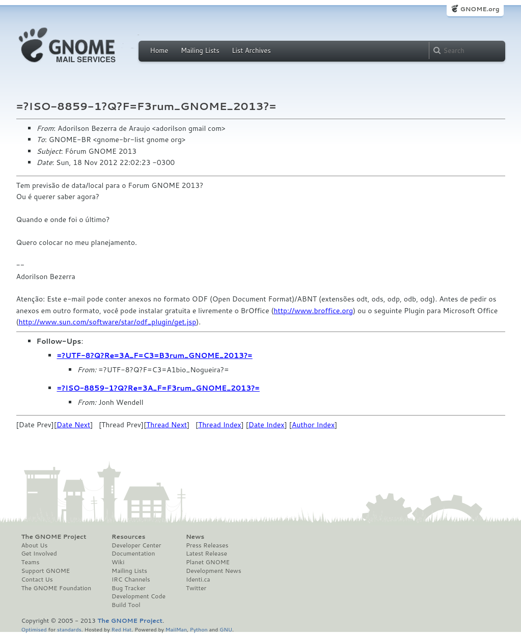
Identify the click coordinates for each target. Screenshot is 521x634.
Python (199, 629)
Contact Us (37, 579)
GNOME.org (479, 9)
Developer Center (136, 545)
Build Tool (126, 605)
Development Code (139, 596)
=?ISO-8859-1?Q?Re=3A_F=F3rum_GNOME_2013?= (158, 388)
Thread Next (166, 425)
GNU (226, 629)
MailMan (176, 629)
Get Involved (39, 553)
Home (159, 50)
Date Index (267, 425)
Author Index (313, 425)
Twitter (196, 588)
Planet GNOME (208, 562)
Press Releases (207, 545)
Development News (213, 571)
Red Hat (121, 629)
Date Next (73, 425)
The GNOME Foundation (56, 588)
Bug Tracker (129, 588)
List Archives (251, 50)
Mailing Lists (200, 50)
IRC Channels (131, 579)
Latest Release (206, 553)
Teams (30, 562)
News (195, 537)
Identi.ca (198, 579)
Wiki (118, 562)
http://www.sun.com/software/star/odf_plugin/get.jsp (108, 322)
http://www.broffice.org (313, 311)
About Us (34, 545)
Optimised (34, 629)
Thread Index (219, 425)
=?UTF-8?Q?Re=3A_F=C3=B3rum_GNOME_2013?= (155, 355)
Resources (128, 537)
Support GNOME (45, 571)
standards (69, 629)
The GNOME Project (54, 537)
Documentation (133, 553)
